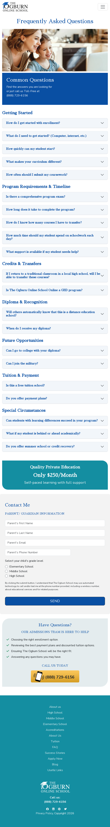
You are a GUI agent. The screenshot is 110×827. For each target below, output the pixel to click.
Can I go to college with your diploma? (33, 350)
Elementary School (21, 567)
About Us (55, 736)
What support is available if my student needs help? (42, 251)
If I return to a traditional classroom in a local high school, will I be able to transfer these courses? (53, 275)
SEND (55, 601)
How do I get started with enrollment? (33, 123)
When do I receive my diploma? (28, 328)
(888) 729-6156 (17, 95)
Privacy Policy (44, 813)
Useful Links (55, 770)
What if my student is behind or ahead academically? (43, 433)
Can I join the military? (22, 363)
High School (16, 576)
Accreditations (55, 730)
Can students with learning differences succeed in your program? (52, 420)
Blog (55, 764)
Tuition (55, 741)
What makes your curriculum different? (33, 161)
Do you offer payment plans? (26, 398)
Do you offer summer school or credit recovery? (40, 446)
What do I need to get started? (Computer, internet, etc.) (46, 136)
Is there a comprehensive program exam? (35, 196)
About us (55, 707)
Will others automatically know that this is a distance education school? (50, 314)
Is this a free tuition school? (25, 385)
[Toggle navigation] (103, 6)
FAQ (55, 747)
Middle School (18, 571)
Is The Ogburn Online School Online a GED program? (44, 290)
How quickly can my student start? (30, 148)
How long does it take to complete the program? (40, 209)
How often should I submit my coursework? (36, 174)
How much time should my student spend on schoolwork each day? (49, 237)
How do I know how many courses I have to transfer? (44, 222)
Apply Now (55, 759)
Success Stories (55, 753)
